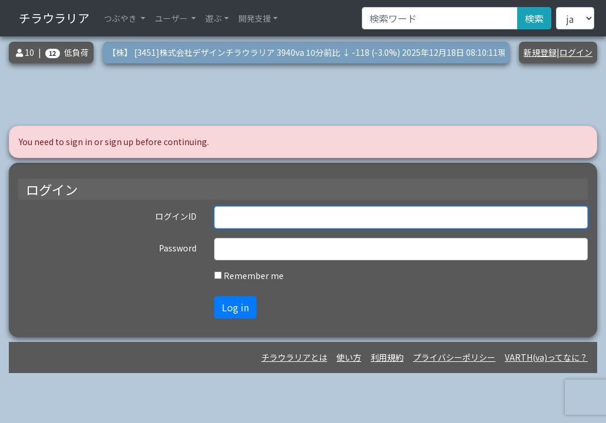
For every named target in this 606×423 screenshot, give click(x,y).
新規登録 (540, 52)
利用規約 (387, 357)
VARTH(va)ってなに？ (546, 357)
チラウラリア (54, 17)
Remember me (254, 275)
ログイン (576, 52)
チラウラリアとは (294, 357)
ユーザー (172, 18)
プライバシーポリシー (454, 357)
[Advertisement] (308, 94)
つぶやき (121, 18)
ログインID (176, 216)
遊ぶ (213, 18)
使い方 (349, 357)
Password (178, 248)
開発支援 (254, 18)
